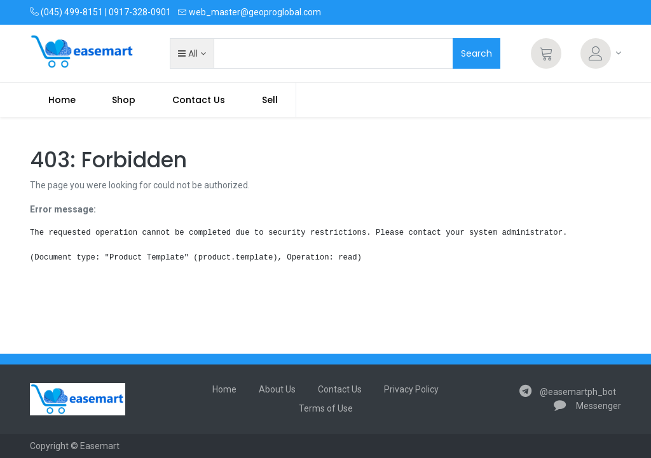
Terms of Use (326, 408)
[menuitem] (62, 100)
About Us (277, 389)
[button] (192, 53)
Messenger (587, 406)
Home (224, 389)
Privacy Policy (411, 389)
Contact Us (340, 389)
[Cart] (546, 53)
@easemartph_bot (567, 392)
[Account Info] (600, 53)
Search (476, 53)
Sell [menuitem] (270, 100)
